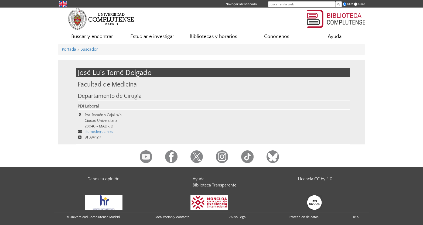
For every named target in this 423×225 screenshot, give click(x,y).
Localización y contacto (172, 217)
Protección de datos (304, 217)
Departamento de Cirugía (110, 96)
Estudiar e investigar (152, 36)
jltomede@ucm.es (99, 132)
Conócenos (276, 36)
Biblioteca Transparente (214, 185)
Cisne (361, 4)
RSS (356, 217)
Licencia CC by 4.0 (315, 178)
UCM (350, 4)
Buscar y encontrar (92, 36)
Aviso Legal (237, 217)
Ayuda (335, 36)
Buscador (89, 49)
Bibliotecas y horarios (213, 36)
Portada (69, 49)
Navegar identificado (241, 4)
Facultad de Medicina (107, 84)
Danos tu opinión (103, 178)
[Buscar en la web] (339, 4)
